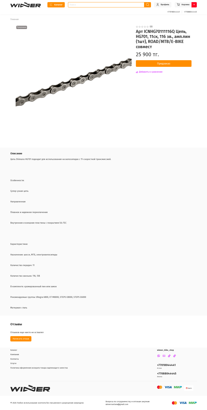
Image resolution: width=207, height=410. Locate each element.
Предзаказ (163, 63)
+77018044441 (173, 12)
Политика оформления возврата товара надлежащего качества (39, 368)
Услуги (13, 363)
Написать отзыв (21, 338)
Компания (14, 354)
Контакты (14, 359)
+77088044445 (190, 12)
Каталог (56, 4)
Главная (14, 19)
